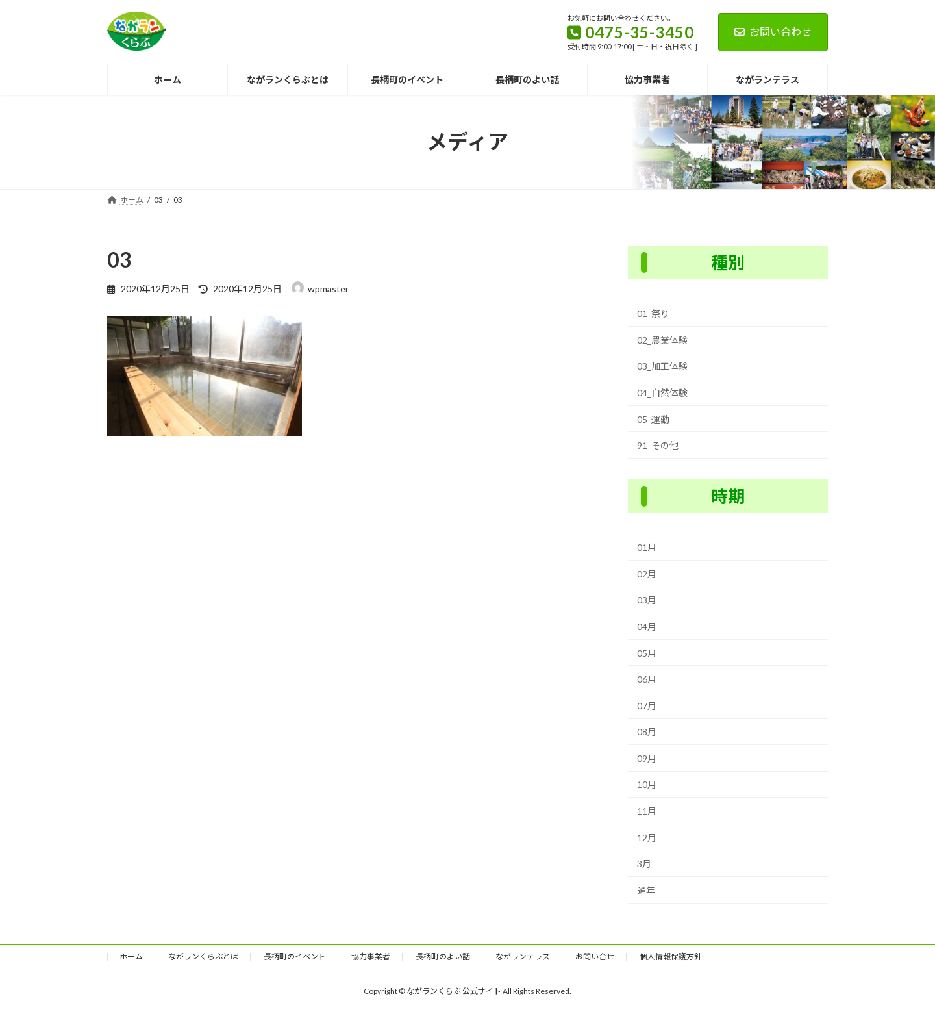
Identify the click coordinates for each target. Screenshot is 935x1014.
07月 (646, 705)
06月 (646, 679)
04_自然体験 (662, 392)
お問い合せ (594, 956)
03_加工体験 (662, 366)
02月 (646, 573)
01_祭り (653, 313)
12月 (646, 837)
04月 (646, 626)
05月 (646, 652)
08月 (646, 731)
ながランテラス (522, 956)
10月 (646, 784)
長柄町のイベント (295, 956)
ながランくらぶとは (203, 956)
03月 (646, 599)
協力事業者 (370, 956)
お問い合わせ (773, 31)
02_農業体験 (662, 340)
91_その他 (658, 445)
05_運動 (653, 418)
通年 (646, 890)
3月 (644, 863)
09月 (646, 758)
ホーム (131, 956)
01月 (646, 547)
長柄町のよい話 (443, 956)
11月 (646, 811)
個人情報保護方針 (671, 956)
